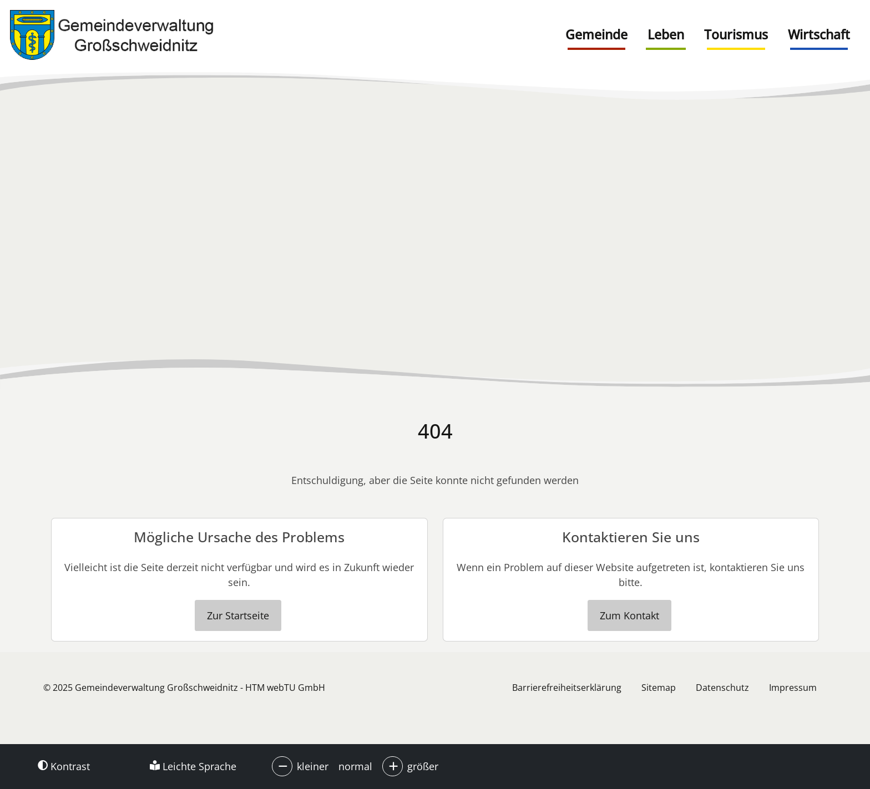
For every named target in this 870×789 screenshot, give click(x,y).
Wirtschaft (819, 34)
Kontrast (64, 766)
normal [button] (355, 766)
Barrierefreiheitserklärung (566, 687)
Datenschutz (722, 687)
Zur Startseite (238, 615)
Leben (666, 34)
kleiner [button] (312, 766)
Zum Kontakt (629, 615)
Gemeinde (596, 34)
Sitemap (658, 687)
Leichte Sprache (193, 766)
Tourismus (736, 34)
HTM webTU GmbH (285, 687)
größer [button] (422, 766)
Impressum (793, 687)
